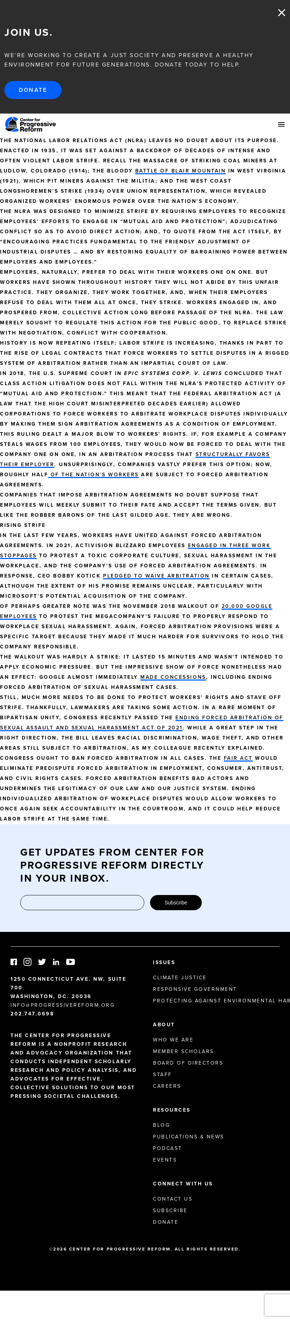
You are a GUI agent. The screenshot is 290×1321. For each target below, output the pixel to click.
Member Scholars (183, 1051)
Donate (33, 90)
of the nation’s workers (93, 474)
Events (165, 1160)
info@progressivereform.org (62, 1005)
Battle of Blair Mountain (180, 171)
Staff (162, 1074)
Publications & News (188, 1137)
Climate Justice (180, 977)
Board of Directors (188, 1063)
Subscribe (176, 902)
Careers (167, 1086)
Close (282, 13)
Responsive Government (195, 989)
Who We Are (173, 1040)
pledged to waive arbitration (156, 576)
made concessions (173, 677)
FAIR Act (238, 758)
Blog (161, 1125)
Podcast (167, 1148)
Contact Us (172, 1199)
